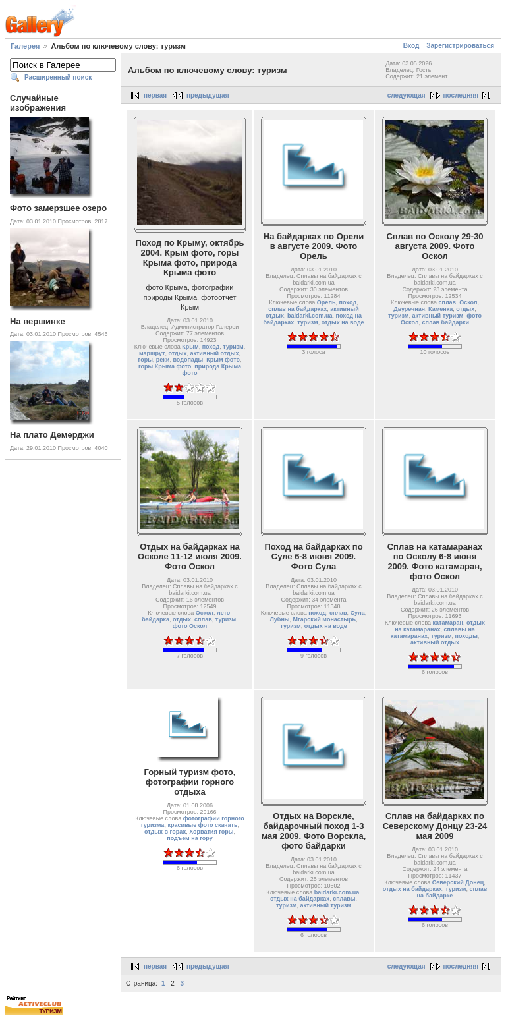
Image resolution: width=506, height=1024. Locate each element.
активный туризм (438, 315)
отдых (177, 353)
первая (155, 95)
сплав (447, 302)
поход (211, 346)
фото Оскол (190, 626)
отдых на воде (343, 322)
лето (223, 613)
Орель (326, 302)
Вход (411, 45)
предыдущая (207, 95)
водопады (188, 359)
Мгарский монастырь (324, 619)
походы (466, 636)
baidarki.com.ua (310, 315)
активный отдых (214, 353)
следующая (406, 95)
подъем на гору (189, 838)
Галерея (25, 46)
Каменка (440, 309)
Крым (190, 346)
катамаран (448, 622)
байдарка (155, 619)
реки (163, 359)
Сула (358, 613)
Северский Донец (458, 882)
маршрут (152, 353)
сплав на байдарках (297, 309)
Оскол (468, 302)
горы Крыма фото (164, 366)
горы (145, 359)
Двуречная (409, 309)
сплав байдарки (445, 322)
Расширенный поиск (58, 77)
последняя (460, 95)
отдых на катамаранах (440, 626)
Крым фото (223, 359)
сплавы (344, 899)
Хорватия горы (211, 831)
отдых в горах (165, 831)
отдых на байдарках (299, 899)
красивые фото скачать (202, 825)
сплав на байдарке (452, 892)
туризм (233, 346)
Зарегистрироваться (460, 45)
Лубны (280, 619)
